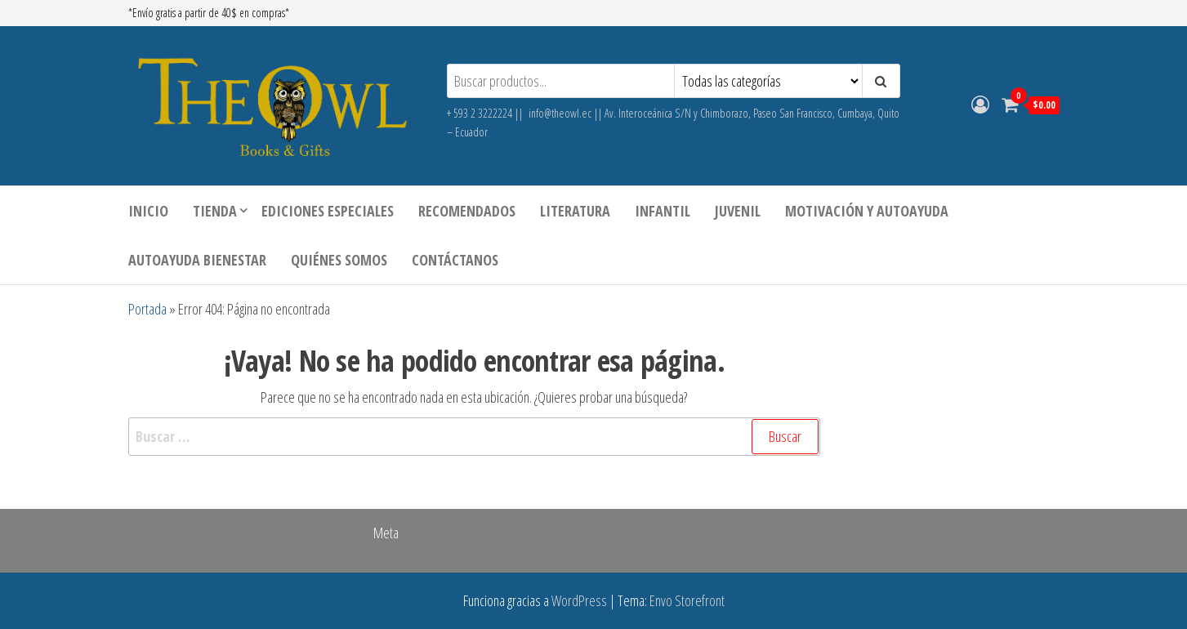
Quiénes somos (339, 260)
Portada (147, 309)
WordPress (579, 600)
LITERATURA (575, 211)
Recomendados (466, 211)
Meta (386, 532)
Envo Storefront (687, 600)
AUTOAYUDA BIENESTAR (197, 260)
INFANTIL (662, 211)
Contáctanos (455, 260)
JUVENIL (738, 211)
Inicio (148, 211)
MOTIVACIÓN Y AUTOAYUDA (866, 211)
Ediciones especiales (327, 211)
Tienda (215, 211)
